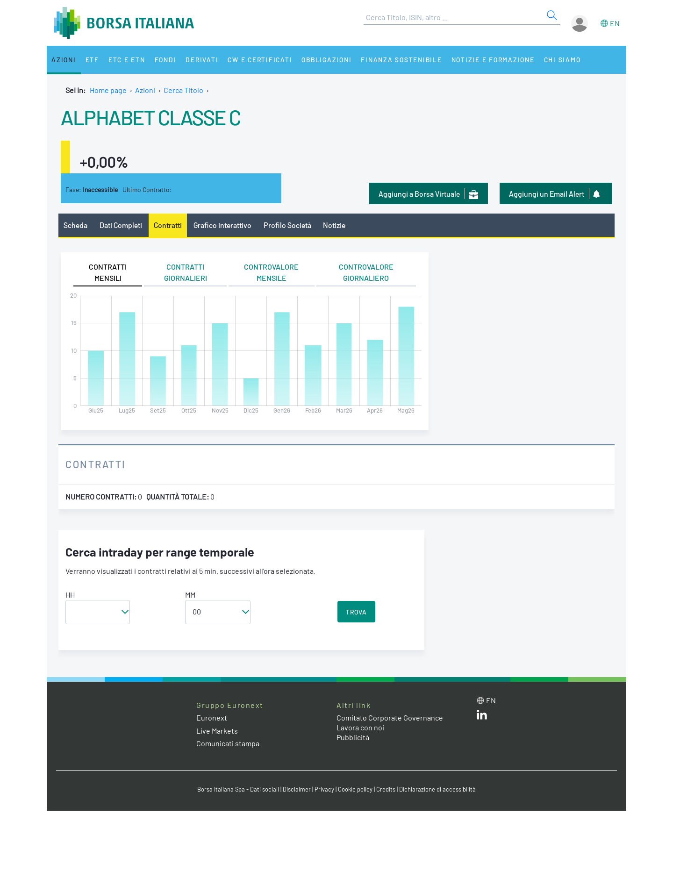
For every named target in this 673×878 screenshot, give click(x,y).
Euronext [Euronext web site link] (211, 717)
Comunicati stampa (227, 743)
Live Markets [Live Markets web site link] (217, 730)
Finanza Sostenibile (401, 60)
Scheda (75, 225)
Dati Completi (121, 225)
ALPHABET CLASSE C (151, 116)
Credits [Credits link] (385, 789)
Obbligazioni (326, 60)
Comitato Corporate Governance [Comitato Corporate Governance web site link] (389, 717)
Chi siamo (562, 60)
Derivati (202, 60)
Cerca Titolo (183, 90)
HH (70, 594)
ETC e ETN (126, 60)
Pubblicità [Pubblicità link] (352, 737)
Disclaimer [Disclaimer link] (297, 789)
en (615, 23)
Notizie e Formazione (493, 60)
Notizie (334, 225)
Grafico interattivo (222, 225)
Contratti (168, 225)
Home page (108, 90)
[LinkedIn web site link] (482, 716)
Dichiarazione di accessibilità (437, 789)
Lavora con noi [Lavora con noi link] (360, 727)
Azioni (63, 60)
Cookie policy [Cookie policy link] (355, 789)
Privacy (324, 789)
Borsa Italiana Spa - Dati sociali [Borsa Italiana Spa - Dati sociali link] (238, 789)
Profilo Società (287, 225)
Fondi (166, 60)
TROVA (356, 612)
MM (190, 594)
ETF (92, 60)
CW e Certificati (260, 60)
